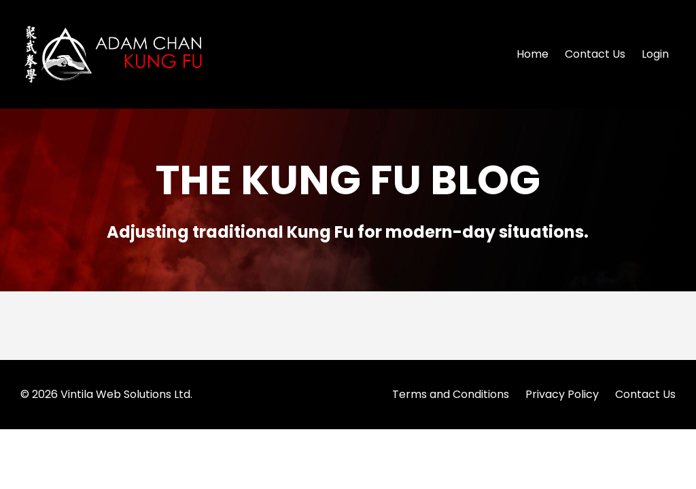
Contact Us (595, 54)
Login (655, 54)
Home (533, 54)
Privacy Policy (562, 394)
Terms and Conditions (450, 394)
